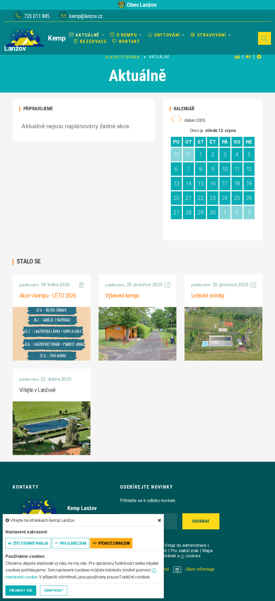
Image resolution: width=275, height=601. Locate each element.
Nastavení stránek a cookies (169, 555)
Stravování (208, 35)
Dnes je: (197, 130)
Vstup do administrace (185, 545)
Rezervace (90, 41)
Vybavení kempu (122, 295)
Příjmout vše (20, 590)
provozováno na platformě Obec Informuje (167, 569)
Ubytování (164, 35)
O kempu (123, 35)
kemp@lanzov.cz (85, 16)
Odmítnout (53, 590)
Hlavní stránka (122, 57)
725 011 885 (37, 16)
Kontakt (126, 41)
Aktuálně (84, 35)
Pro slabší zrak (185, 550)
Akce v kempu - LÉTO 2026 (47, 295)
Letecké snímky (207, 295)
